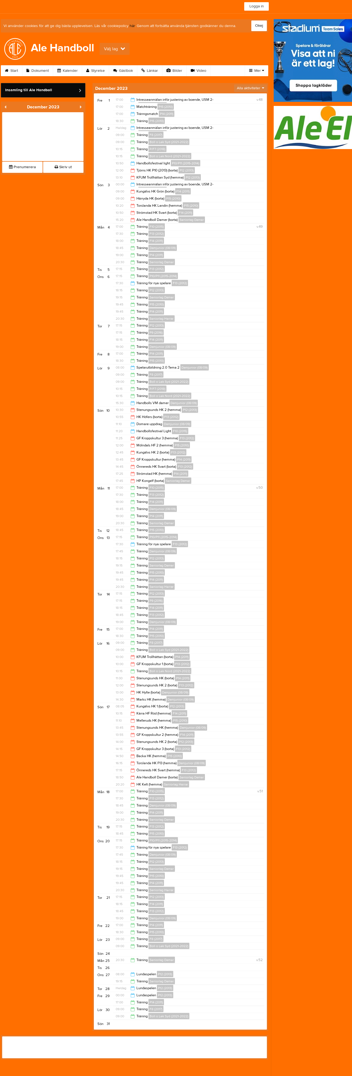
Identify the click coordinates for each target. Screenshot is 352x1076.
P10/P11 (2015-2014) (185, 163)
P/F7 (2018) (157, 149)
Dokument (37, 70)
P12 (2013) (187, 170)
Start (11, 70)
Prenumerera (22, 167)
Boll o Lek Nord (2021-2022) (170, 156)
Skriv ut (63, 167)
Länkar (149, 70)
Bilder (174, 70)
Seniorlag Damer (192, 220)
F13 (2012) (157, 234)
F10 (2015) (157, 226)
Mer (256, 70)
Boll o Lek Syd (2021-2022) (169, 142)
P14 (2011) (166, 114)
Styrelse (95, 70)
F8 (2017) (156, 135)
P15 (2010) (166, 107)
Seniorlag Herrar (162, 318)
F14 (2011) (183, 191)
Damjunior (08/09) (163, 248)
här (132, 25)
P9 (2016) (156, 332)
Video (198, 70)
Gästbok (123, 70)
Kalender (67, 70)
